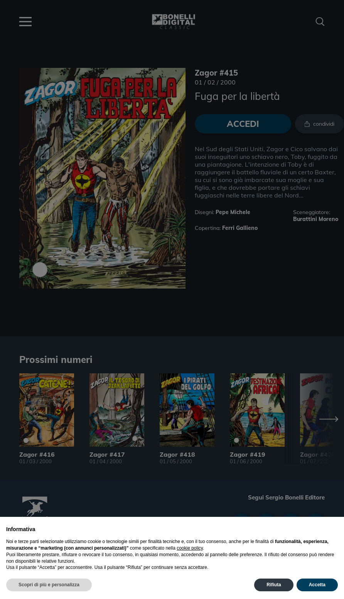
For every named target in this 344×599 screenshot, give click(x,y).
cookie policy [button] (190, 548)
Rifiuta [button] (273, 584)
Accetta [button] (317, 584)
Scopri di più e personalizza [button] (49, 584)
